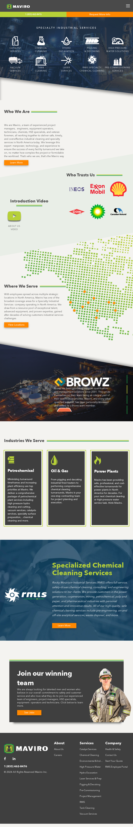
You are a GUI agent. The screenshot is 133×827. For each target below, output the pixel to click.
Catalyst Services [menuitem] (88, 749)
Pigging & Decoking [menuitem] (90, 784)
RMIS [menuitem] (82, 802)
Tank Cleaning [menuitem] (87, 808)
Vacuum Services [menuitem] (88, 813)
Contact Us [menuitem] (111, 755)
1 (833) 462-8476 (33, 14)
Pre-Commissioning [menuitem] (90, 790)
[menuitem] (6, 759)
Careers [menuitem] (58, 755)
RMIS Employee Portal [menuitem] (116, 766)
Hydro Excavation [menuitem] (88, 772)
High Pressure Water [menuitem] (90, 766)
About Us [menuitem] (59, 749)
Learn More (64, 625)
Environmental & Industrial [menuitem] (91, 761)
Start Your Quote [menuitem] (114, 761)
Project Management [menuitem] (90, 796)
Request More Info (99, 14)
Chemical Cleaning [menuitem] (89, 755)
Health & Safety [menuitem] (113, 749)
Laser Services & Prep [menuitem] (90, 778)
